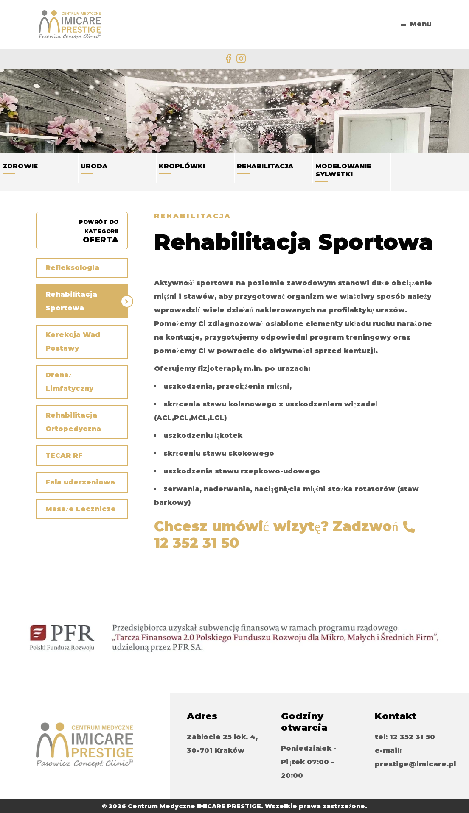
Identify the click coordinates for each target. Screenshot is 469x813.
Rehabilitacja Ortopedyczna (73, 422)
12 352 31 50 (196, 543)
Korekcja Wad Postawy (72, 341)
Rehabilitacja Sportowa (71, 301)
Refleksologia (72, 268)
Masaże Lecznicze (80, 509)
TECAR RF (64, 455)
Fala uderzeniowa (80, 482)
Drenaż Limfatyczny (69, 382)
